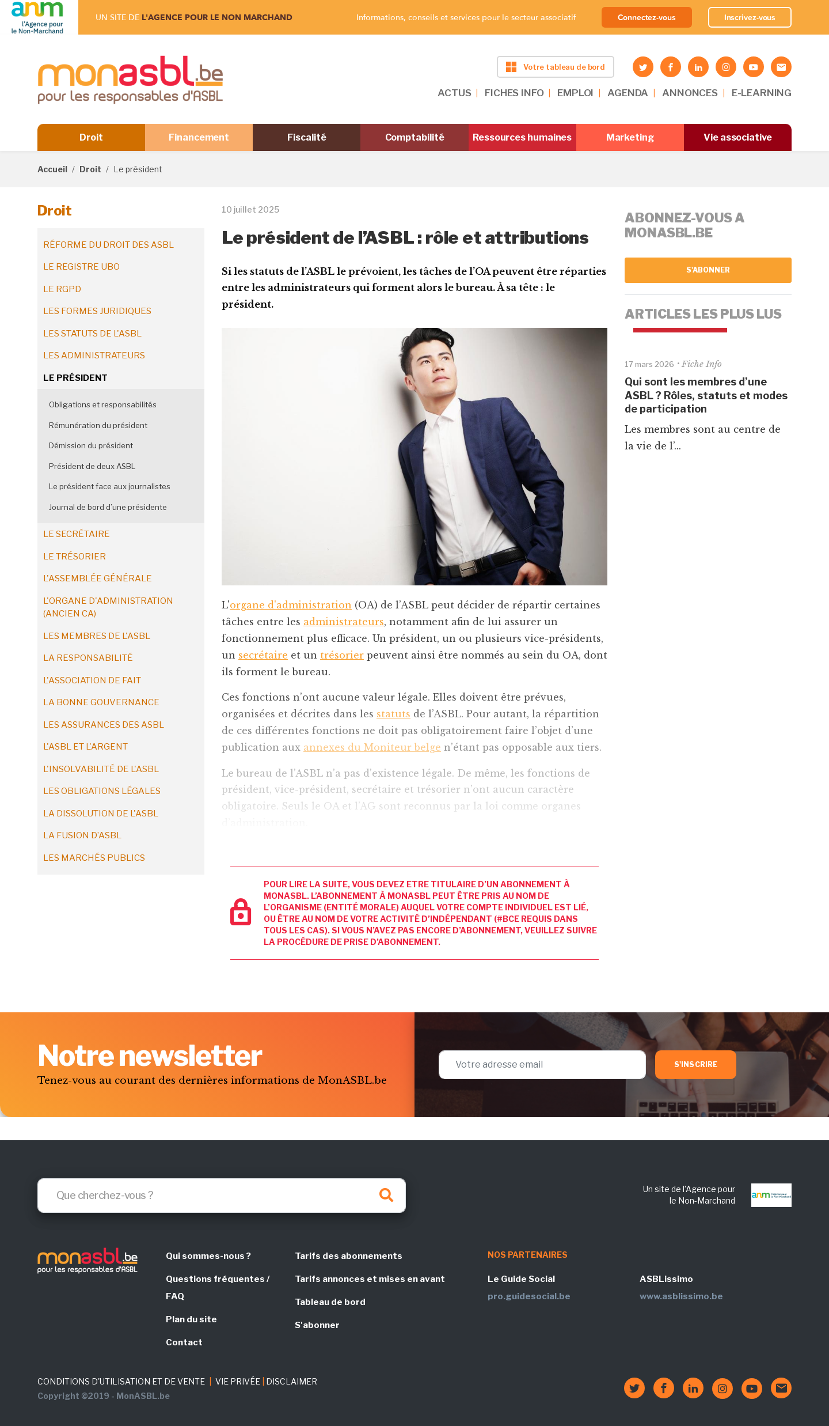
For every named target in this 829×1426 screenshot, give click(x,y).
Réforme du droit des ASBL (108, 245)
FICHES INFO (514, 93)
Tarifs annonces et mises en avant (370, 1279)
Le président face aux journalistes (109, 486)
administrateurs (343, 621)
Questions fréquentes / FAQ (217, 1288)
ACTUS (454, 93)
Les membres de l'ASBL (96, 636)
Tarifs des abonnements (348, 1256)
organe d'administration (291, 605)
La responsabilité (88, 658)
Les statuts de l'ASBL (92, 333)
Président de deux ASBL (92, 466)
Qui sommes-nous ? (208, 1256)
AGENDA (627, 93)
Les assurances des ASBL (103, 725)
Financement (199, 137)
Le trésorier (74, 556)
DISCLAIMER (291, 1381)
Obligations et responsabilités (103, 404)
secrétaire (263, 655)
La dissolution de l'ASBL (100, 813)
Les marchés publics (94, 858)
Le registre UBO (81, 267)
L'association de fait (92, 680)
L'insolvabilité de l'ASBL (101, 769)
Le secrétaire (76, 534)
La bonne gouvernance (101, 702)
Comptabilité (414, 137)
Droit (91, 137)
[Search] (221, 1195)
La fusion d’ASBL (82, 835)
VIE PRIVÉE (237, 1381)
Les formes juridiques (97, 311)
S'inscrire (695, 1064)
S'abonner (708, 270)
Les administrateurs (94, 355)
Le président (75, 378)
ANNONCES (690, 93)
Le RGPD (62, 289)
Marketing (630, 137)
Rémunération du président (98, 425)
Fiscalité (306, 137)
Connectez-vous (647, 17)
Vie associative (737, 137)
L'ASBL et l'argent (85, 747)
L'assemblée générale (97, 578)
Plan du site (191, 1319)
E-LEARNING (762, 93)
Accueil (52, 169)
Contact (184, 1342)
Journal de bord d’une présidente (108, 507)
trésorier (342, 655)
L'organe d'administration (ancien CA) (108, 607)
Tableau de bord (330, 1302)
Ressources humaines (522, 137)
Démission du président (91, 445)
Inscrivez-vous (750, 17)
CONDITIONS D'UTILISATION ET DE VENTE (121, 1381)
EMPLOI (575, 93)
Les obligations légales (102, 791)
